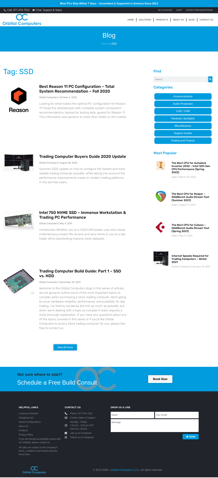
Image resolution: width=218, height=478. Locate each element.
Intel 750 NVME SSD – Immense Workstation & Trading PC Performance (82, 215)
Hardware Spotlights (183, 119)
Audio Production (183, 104)
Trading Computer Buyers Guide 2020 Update (82, 157)
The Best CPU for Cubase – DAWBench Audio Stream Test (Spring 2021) (190, 228)
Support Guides (183, 133)
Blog (192, 20)
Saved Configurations (199, 10)
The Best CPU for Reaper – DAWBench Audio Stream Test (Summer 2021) (190, 197)
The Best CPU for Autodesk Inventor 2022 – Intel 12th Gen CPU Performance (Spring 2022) (191, 168)
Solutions (145, 20)
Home (130, 20)
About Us (178, 20)
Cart (179, 10)
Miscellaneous (183, 126)
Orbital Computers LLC (124, 470)
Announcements (182, 97)
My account (165, 10)
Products (162, 20)
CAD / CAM (183, 111)
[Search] (210, 80)
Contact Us (206, 20)
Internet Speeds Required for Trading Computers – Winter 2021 (190, 259)
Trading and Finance (183, 141)
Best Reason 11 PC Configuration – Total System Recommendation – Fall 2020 (76, 89)
